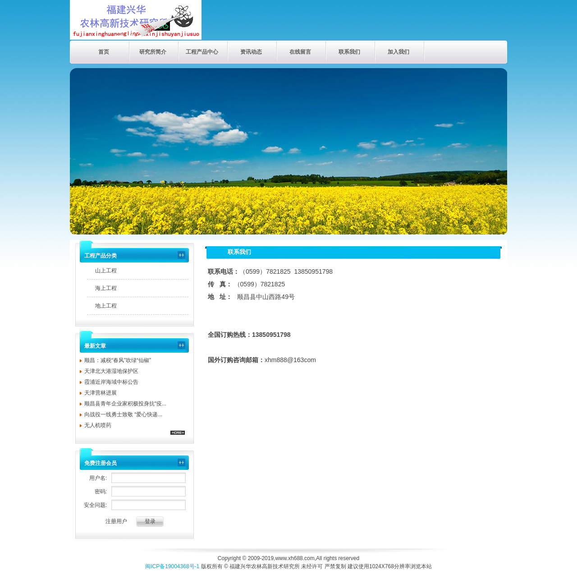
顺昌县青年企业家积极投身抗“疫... (125, 403)
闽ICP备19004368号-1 (172, 566)
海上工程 (106, 288)
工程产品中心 (202, 52)
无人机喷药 (97, 425)
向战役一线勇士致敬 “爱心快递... (123, 414)
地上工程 (106, 306)
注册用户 (116, 521)
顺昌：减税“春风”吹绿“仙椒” (117, 360)
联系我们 (349, 52)
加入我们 (398, 52)
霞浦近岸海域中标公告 (111, 382)
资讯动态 (251, 52)
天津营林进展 (100, 393)
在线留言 (300, 52)
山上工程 (106, 270)
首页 (103, 52)
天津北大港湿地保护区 (111, 371)
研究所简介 (152, 52)
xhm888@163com (290, 359)
